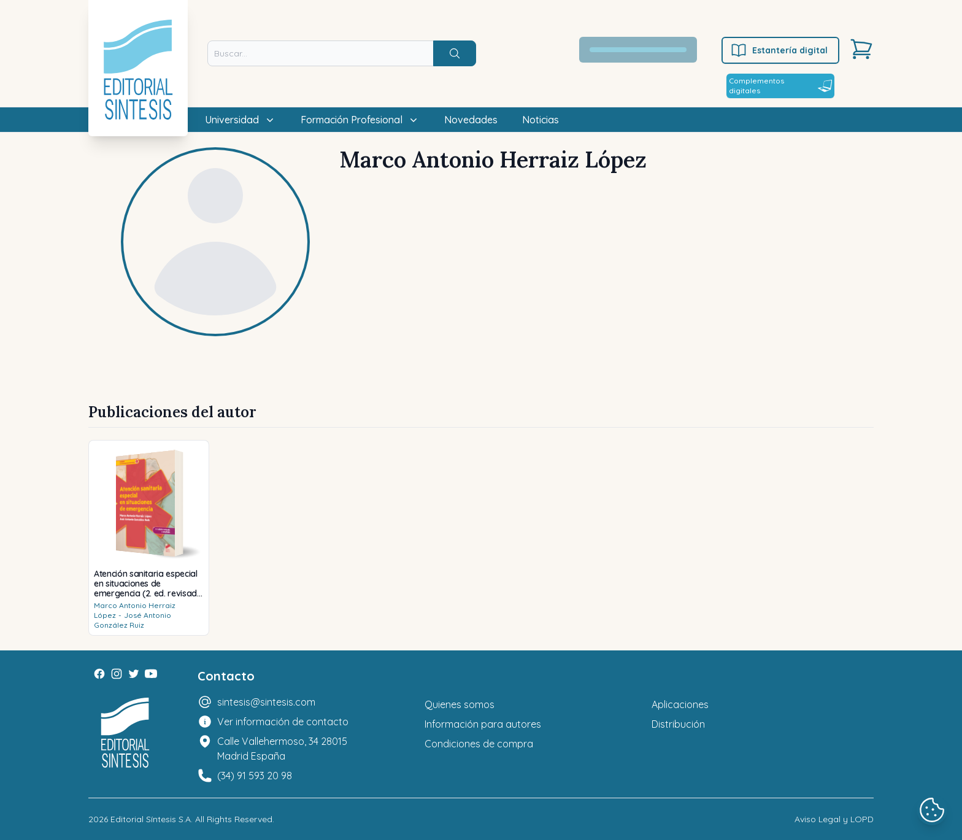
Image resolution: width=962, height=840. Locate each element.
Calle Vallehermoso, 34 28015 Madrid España (282, 748)
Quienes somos (459, 704)
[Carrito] (861, 49)
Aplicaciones (680, 704)
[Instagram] (116, 674)
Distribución (678, 724)
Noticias (540, 120)
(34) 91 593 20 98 (254, 775)
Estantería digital (779, 50)
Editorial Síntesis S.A (150, 819)
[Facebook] (99, 674)
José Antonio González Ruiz (132, 620)
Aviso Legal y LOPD (834, 819)
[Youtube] (151, 674)
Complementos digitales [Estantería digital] (780, 85)
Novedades (471, 120)
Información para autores (483, 724)
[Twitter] (134, 674)
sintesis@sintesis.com (266, 702)
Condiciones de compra (479, 744)
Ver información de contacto (282, 721)
